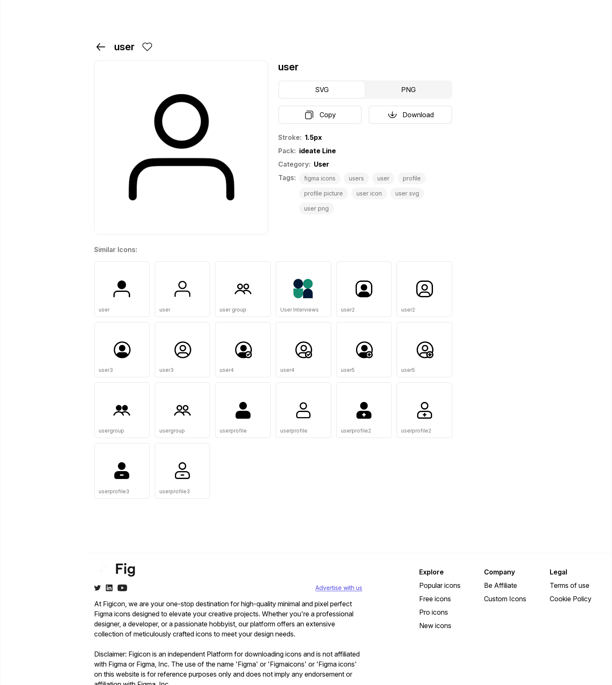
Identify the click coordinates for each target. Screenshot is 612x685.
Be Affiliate (500, 585)
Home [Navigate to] (24, 41)
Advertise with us (338, 587)
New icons (435, 625)
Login (541, 13)
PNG (408, 89)
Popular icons (440, 585)
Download (410, 115)
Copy (320, 115)
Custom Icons (505, 599)
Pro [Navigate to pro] (21, 83)
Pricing (444, 13)
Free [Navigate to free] (22, 99)
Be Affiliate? (59, 674)
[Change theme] (22, 675)
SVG (322, 89)
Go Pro (585, 13)
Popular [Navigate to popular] (27, 116)
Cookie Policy (571, 599)
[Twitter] (97, 588)
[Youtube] (122, 588)
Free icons (435, 599)
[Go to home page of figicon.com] (45, 13)
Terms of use (569, 585)
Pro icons (433, 612)
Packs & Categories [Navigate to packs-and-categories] (32, 62)
